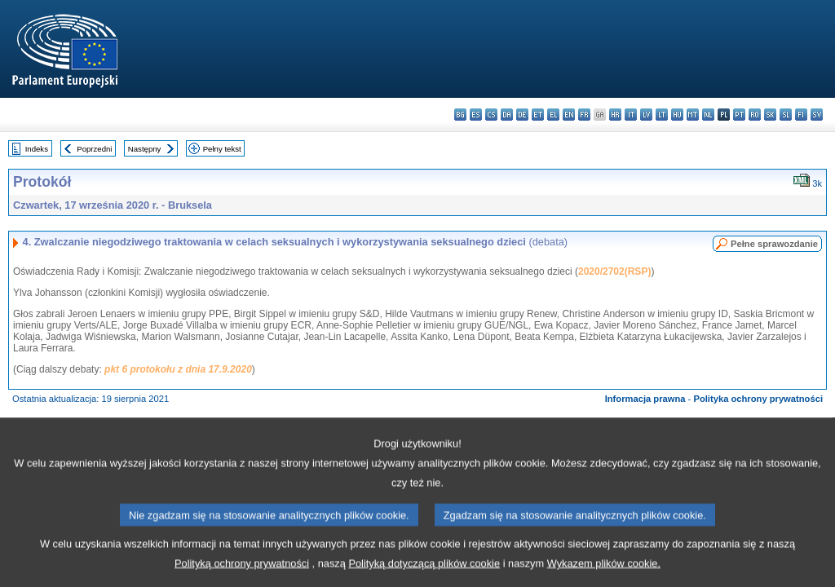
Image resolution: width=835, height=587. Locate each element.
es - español (476, 114)
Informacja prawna (645, 399)
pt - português (739, 114)
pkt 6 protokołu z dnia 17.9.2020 (178, 369)
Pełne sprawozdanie (774, 244)
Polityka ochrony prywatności (758, 399)
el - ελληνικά (553, 114)
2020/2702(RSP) (614, 271)
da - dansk (507, 114)
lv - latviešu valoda (646, 114)
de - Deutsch (522, 114)
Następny (144, 148)
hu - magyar (677, 114)
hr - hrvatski (615, 114)
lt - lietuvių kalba (662, 114)
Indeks (36, 148)
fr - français (584, 114)
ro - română (755, 114)
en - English (569, 114)
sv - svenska (817, 114)
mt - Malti (693, 114)
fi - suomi (801, 114)
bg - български (460, 114)
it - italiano (631, 114)
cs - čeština (491, 114)
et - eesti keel (538, 114)
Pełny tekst (222, 148)
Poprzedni (94, 148)
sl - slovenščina (786, 114)
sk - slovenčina (770, 114)
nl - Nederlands (708, 114)
